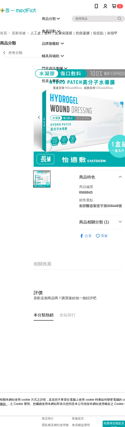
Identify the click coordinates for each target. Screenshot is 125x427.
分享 (85, 236)
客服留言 (78, 418)
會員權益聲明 (81, 425)
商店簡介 (48, 418)
